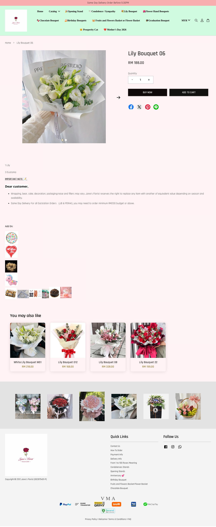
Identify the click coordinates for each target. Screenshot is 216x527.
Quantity (132, 74)
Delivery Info (116, 459)
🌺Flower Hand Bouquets (156, 12)
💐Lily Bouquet (129, 12)
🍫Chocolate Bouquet (48, 21)
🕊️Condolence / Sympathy (102, 12)
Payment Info (117, 455)
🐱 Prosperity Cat (89, 30)
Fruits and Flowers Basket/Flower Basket (129, 484)
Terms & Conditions (117, 520)
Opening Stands (118, 472)
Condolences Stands (120, 468)
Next (118, 98)
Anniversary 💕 (117, 476)
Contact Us (115, 446)
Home (40, 12)
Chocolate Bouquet (119, 489)
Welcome (103, 520)
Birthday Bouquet (118, 480)
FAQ (129, 520)
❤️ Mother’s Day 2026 (115, 30)
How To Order (116, 451)
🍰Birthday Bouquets (75, 21)
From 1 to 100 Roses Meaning (124, 463)
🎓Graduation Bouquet (157, 21)
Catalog (54, 12)
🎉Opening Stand (74, 12)
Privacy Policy (91, 520)
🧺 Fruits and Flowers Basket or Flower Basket (116, 21)
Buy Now (147, 93)
